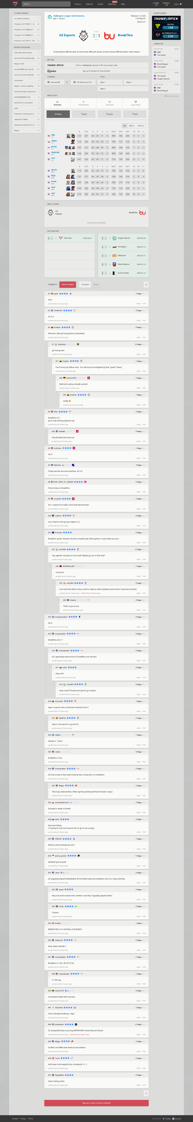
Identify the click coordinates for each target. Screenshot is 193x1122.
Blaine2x (57, 465)
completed (158, 44)
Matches (89, 4)
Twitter (167, 1119)
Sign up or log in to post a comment (96, 1103)
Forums (78, 4)
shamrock (59, 940)
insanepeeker (60, 634)
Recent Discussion (22, 47)
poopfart (57, 499)
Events (100, 4)
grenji (61, 890)
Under (61, 906)
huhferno (58, 448)
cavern (57, 752)
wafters (58, 735)
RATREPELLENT (69, 566)
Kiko (56, 412)
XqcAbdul (62, 344)
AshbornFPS (71, 378)
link (144, 303)
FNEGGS (58, 839)
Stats (123, 4)
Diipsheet (59, 1008)
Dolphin (57, 327)
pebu (65, 668)
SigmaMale (59, 1075)
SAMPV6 (62, 718)
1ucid (57, 1058)
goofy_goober (60, 856)
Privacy (23, 1119)
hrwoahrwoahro (61, 617)
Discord (176, 1119)
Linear (95, 285)
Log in (178, 4)
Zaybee (73, 600)
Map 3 (102, 89)
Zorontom (59, 701)
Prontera (58, 533)
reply (138, 303)
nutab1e (58, 516)
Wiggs (61, 786)
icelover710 (59, 991)
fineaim (58, 923)
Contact (15, 1119)
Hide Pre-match (68, 285)
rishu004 (62, 549)
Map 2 (129, 82)
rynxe (57, 873)
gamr (56, 294)
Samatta (62, 431)
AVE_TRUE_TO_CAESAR (63, 482)
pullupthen (59, 1024)
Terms (30, 1119)
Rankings (112, 3)
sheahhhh (58, 311)
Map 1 (102, 82)
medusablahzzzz (62, 803)
